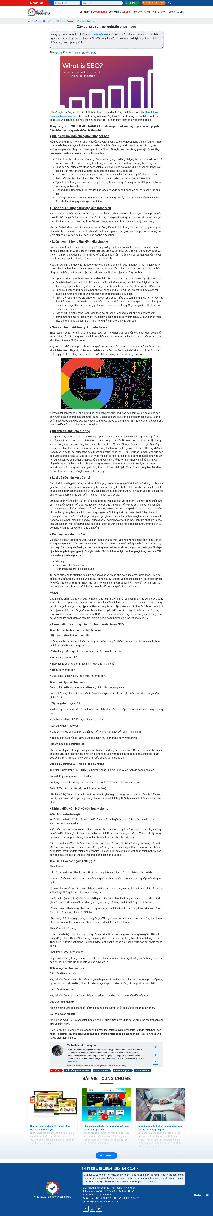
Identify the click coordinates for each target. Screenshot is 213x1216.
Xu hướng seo (123, 1070)
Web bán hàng (120, 12)
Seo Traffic (143, 1070)
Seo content (102, 1070)
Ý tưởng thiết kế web (78, 1070)
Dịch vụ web (160, 12)
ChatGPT (56, 52)
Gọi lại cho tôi (132, 3)
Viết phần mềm (176, 12)
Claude (91, 52)
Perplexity (79, 52)
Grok (67, 52)
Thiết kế (95, 12)
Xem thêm (149, 1181)
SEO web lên (142, 12)
